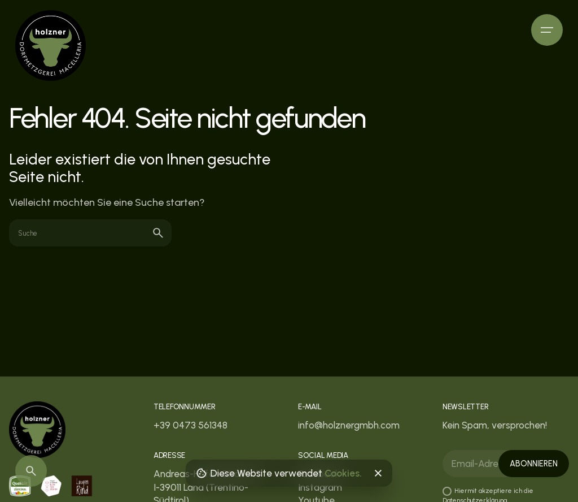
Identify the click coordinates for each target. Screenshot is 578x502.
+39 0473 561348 (190, 425)
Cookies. (343, 473)
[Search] (31, 471)
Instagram (320, 487)
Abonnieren (534, 463)
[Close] (377, 473)
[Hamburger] (547, 30)
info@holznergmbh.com (349, 425)
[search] (158, 232)
